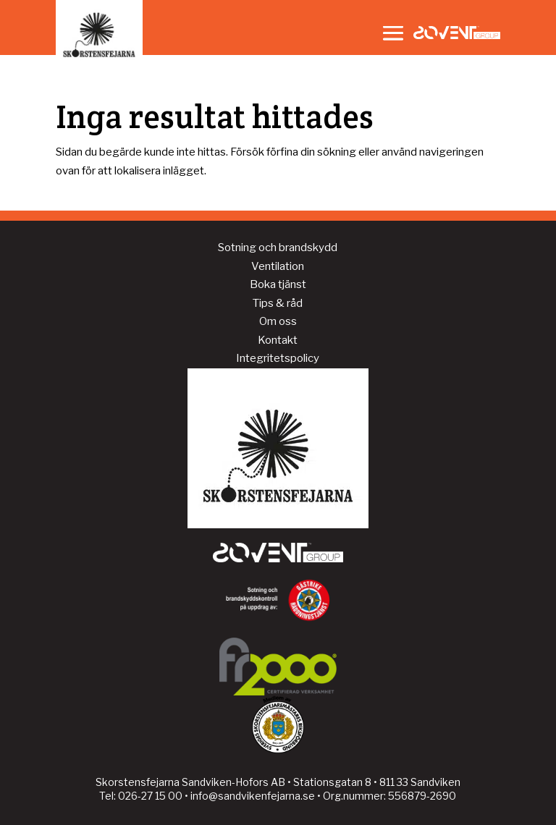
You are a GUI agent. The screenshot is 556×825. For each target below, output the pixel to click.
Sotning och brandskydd (277, 247)
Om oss (278, 321)
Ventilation (277, 266)
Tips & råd (278, 303)
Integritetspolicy (277, 358)
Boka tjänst (278, 284)
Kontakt (278, 340)
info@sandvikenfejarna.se (252, 796)
